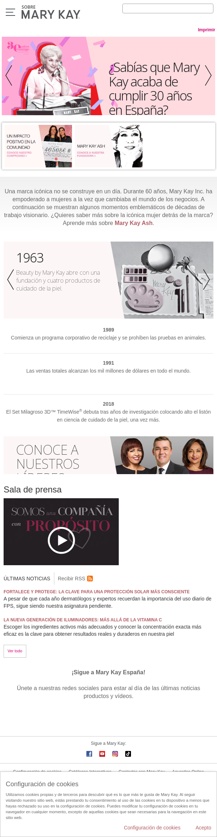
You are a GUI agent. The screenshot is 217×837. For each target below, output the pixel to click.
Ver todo (15, 651)
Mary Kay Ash (134, 223)
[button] (7, 76)
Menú (10, 12)
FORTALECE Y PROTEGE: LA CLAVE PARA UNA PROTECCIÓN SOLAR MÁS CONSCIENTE (97, 591)
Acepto (203, 828)
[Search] (167, 8)
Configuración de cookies (152, 828)
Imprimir (206, 29)
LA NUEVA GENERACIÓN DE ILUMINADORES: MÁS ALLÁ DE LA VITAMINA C (83, 619)
